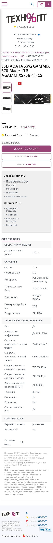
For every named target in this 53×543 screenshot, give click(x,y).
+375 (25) (38, 525)
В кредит (26, 164)
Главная (5, 52)
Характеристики (11, 238)
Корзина (44, 4)
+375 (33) (38, 521)
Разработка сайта (11, 535)
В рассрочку (26, 156)
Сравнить (34, 135)
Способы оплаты (14, 175)
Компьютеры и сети (22, 52)
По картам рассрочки (17, 181)
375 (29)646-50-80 (25, 27)
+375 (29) (38, 517)
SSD (22, 56)
